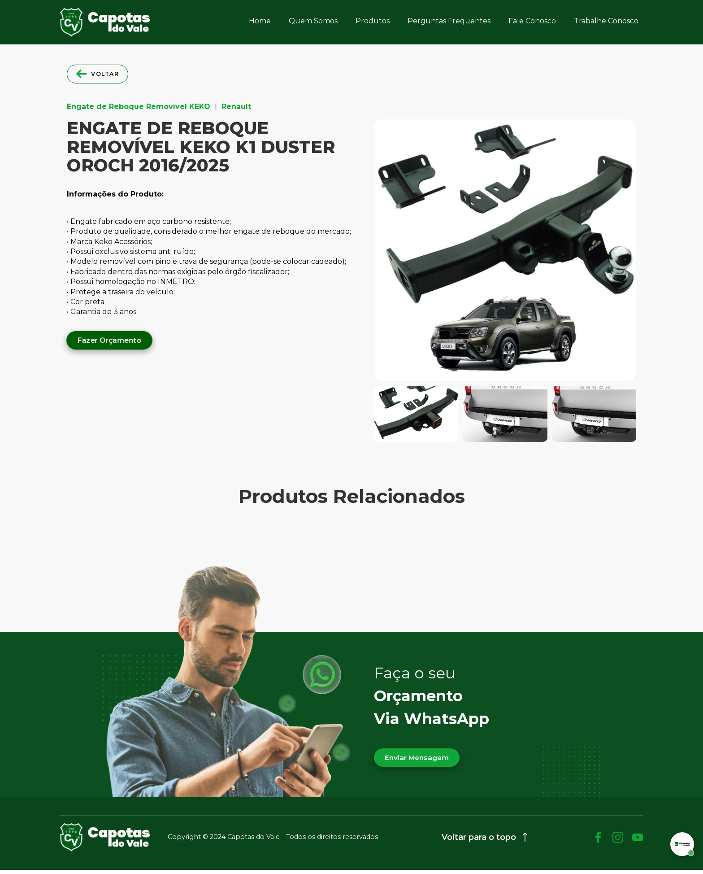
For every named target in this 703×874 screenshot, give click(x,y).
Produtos (373, 21)
